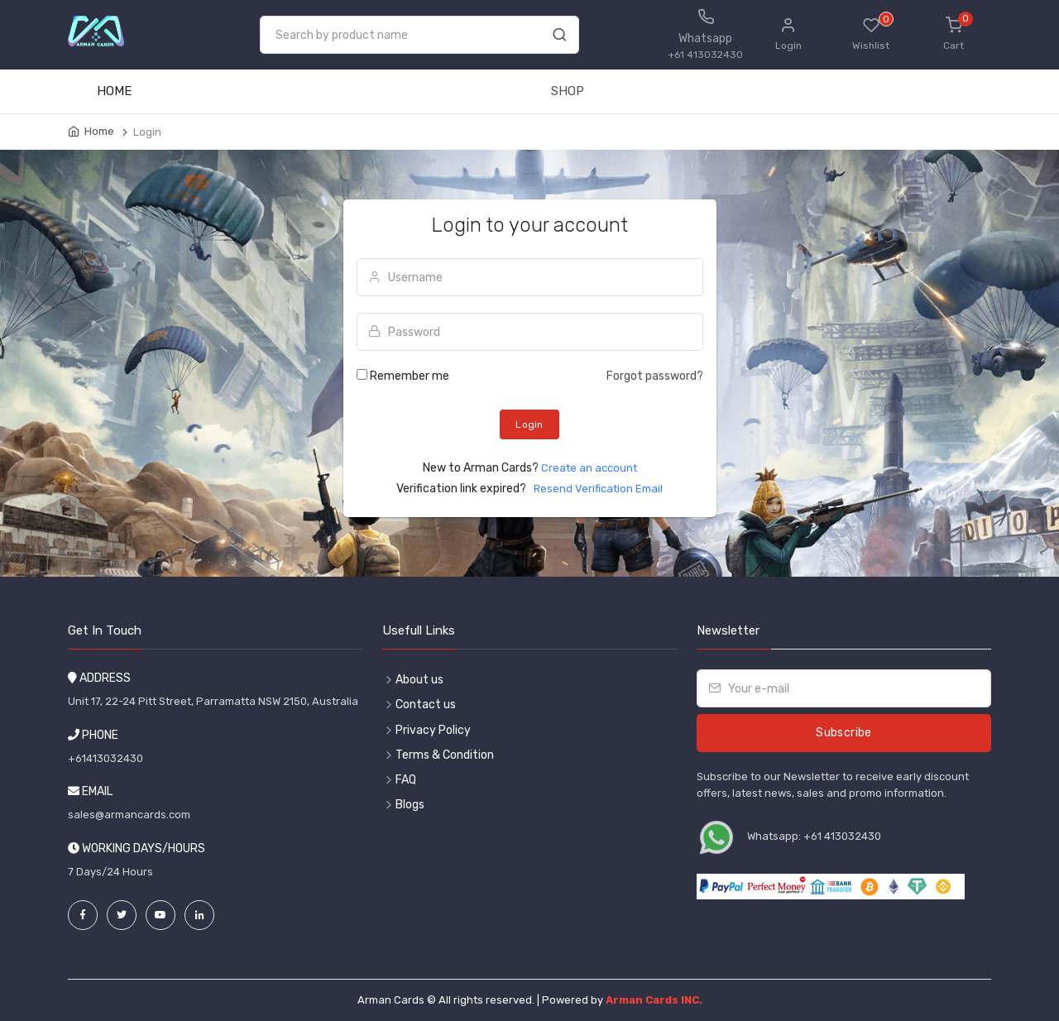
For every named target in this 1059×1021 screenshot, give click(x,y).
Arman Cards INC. (654, 1000)
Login (529, 424)
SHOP (567, 91)
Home (99, 131)
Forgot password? (654, 376)
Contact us (425, 704)
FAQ (405, 780)
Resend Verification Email (596, 488)
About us (419, 680)
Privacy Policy (433, 730)
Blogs (409, 805)
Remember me (409, 376)
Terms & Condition (444, 755)
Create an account (589, 468)
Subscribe (843, 733)
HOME (114, 91)
